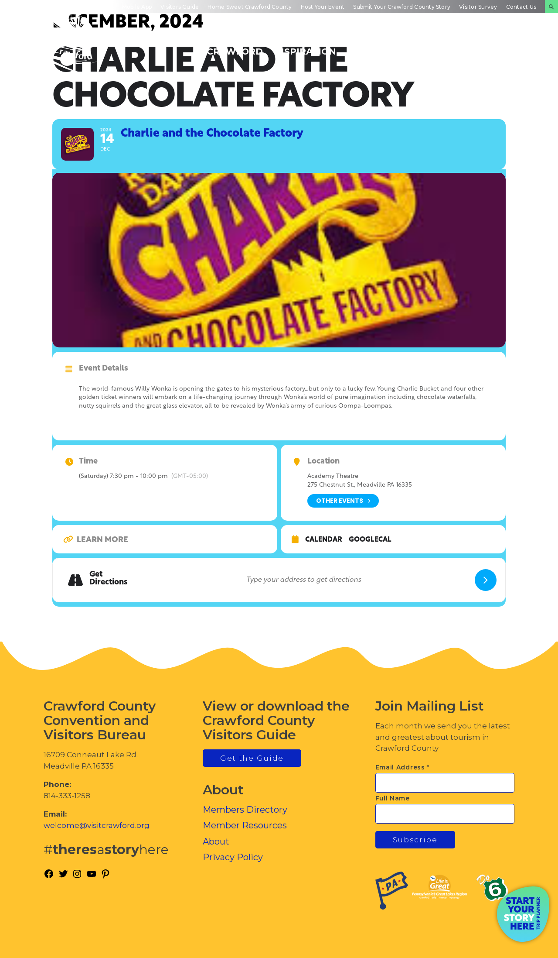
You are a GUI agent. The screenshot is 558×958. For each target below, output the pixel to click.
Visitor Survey (478, 6)
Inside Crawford (439, 47)
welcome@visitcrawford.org (97, 825)
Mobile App (137, 6)
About (216, 841)
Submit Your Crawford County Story (401, 6)
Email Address (402, 767)
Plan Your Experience (508, 47)
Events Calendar (373, 47)
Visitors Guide (179, 6)
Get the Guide (252, 758)
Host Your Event (323, 6)
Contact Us (521, 6)
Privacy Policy (233, 857)
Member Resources (245, 825)
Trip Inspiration (305, 47)
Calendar (323, 539)
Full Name (392, 798)
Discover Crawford (235, 47)
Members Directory (245, 809)
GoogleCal (370, 539)
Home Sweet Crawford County (250, 6)
